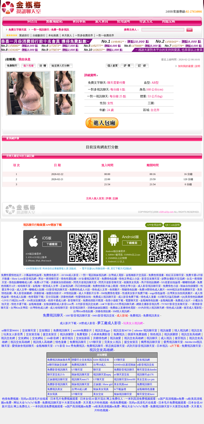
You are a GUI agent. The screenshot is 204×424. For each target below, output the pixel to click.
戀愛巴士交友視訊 (82, 359)
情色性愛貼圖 (68, 278)
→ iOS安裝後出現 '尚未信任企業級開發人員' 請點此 (49, 268)
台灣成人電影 (116, 275)
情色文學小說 (128, 285)
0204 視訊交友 (101, 359)
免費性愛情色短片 (11, 275)
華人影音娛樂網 (23, 293)
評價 (108, 198)
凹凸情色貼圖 (83, 285)
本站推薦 (53, 35)
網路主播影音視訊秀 (147, 304)
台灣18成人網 (79, 389)
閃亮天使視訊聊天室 (84, 282)
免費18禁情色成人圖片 (152, 289)
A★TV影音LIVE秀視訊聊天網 (117, 304)
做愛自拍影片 (54, 293)
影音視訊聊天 (77, 307)
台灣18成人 (99, 364)
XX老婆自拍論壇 (170, 282)
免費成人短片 (183, 300)
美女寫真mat (121, 384)
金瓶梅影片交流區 (136, 275)
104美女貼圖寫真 (36, 300)
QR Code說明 (172, 224)
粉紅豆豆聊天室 (175, 275)
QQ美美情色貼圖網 (192, 296)
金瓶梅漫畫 (35, 304)
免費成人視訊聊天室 (104, 296)
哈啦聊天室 (24, 285)
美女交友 (98, 394)
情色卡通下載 (19, 304)
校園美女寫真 (131, 282)
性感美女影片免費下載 (135, 293)
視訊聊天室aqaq (102, 374)
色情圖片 (114, 289)
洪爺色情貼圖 (103, 311)
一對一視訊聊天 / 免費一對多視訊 (50, 29)
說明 (197, 66)
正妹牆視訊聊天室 (57, 379)
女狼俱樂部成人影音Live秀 (59, 304)
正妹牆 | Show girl (103, 384)
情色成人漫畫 (148, 296)
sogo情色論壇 (157, 293)
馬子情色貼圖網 (150, 282)
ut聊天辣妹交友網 (57, 364)
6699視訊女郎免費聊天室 (181, 289)
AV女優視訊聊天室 (89, 278)
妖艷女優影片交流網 (173, 278)
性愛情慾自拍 (83, 296)
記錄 (115, 198)
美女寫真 (52, 394)
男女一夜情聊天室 (48, 278)
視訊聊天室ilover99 (124, 379)
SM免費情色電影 (110, 293)
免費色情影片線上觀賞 (105, 285)
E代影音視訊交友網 (87, 304)
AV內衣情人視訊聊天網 (151, 307)
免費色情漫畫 (156, 275)
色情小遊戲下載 (114, 300)
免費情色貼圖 (109, 278)
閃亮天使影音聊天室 (110, 282)
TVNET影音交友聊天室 (174, 304)
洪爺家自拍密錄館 (61, 282)
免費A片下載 (41, 282)
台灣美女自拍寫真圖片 (180, 293)
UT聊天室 (119, 359)
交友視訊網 (143, 359)
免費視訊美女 (55, 389)
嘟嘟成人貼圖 (36, 289)
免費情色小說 (170, 285)
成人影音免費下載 (128, 296)
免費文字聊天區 (17, 29)
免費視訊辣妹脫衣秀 (58, 359)
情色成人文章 (99, 289)
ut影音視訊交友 (145, 364)
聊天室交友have (146, 394)
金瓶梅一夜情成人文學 (45, 285)
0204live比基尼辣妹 (125, 364)
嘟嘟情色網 (188, 282)
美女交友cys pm (145, 379)
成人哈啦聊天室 (59, 307)
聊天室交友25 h (56, 374)
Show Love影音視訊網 (24, 278)
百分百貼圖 (52, 296)
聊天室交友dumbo (147, 369)
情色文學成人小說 (129, 278)
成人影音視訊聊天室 (149, 285)
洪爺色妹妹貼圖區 (98, 307)
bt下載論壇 (120, 389)
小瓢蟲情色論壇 (33, 275)
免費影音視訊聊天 (57, 369)
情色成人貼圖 (18, 296)
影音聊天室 (74, 300)
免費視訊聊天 (79, 364)
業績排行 (24, 35)
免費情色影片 (51, 275)
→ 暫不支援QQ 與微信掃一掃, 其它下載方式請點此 (105, 268)
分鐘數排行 (39, 35)
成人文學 (22, 289)
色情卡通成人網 (57, 300)
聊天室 (97, 369)
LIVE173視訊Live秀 (13, 300)
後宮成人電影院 (193, 307)
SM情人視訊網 (121, 311)
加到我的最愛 (185, 66)
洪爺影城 (39, 293)
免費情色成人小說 (79, 289)
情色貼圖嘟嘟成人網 (20, 282)
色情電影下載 (36, 296)
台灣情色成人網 (39, 307)
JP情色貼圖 (70, 293)
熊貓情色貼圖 (129, 289)
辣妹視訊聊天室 (80, 374)
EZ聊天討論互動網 (168, 296)
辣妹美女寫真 (101, 389)
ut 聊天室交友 (121, 374)
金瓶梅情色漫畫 (146, 389)
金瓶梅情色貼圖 (149, 300)
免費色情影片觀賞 (93, 300)
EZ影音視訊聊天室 (57, 289)
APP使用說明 (154, 224)
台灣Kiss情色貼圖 (83, 311)
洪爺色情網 (67, 296)
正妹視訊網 (66, 285)
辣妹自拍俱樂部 (189, 285)
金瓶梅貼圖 (166, 300)
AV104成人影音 (70, 275)
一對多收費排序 (84, 35)
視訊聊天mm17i (80, 379)
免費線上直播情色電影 (123, 307)
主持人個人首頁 (95, 198)
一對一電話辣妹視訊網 (93, 275)
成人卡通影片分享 (89, 293)
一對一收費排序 (105, 35)
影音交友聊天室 (150, 278)
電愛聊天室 (131, 300)
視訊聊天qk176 (145, 374)
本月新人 (67, 35)
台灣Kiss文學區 (19, 307)
